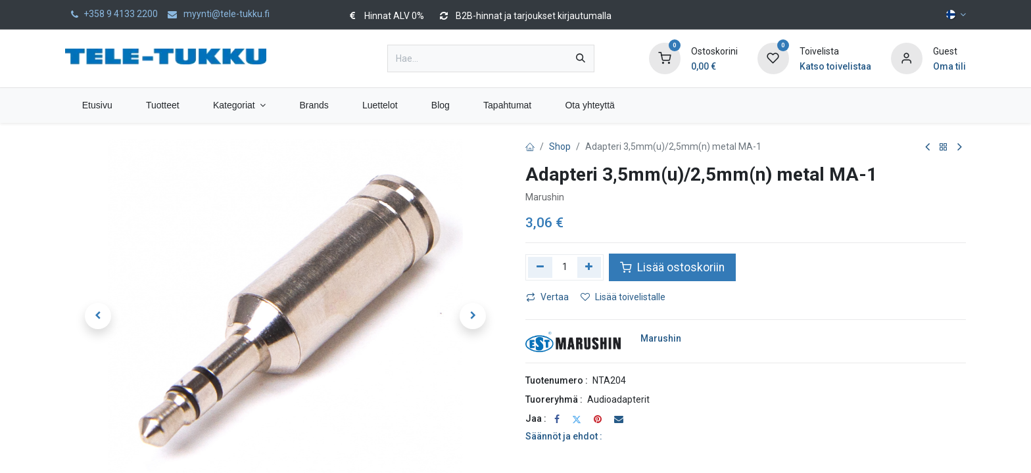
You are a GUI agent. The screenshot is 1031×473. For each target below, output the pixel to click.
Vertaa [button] (547, 297)
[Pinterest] (598, 419)
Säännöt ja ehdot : (563, 436)
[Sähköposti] (618, 419)
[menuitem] (97, 105)
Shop (560, 146)
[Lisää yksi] (589, 267)
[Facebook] (557, 419)
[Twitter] (576, 419)
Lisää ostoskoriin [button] (672, 267)
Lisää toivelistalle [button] (623, 297)
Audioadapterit (618, 399)
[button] (98, 316)
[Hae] (580, 58)
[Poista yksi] (540, 267)
